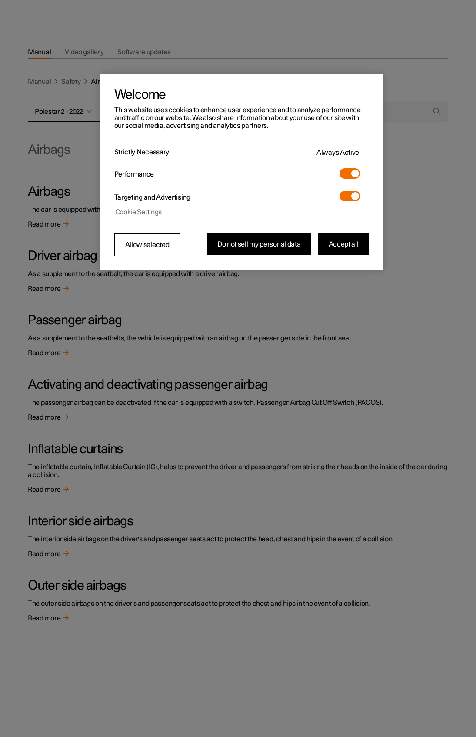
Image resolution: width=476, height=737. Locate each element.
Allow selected (147, 244)
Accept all (344, 244)
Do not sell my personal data (259, 244)
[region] (241, 172)
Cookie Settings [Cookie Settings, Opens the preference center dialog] (138, 212)
